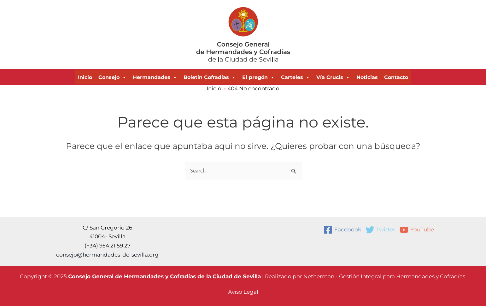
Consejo (112, 77)
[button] (243, 292)
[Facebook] (342, 229)
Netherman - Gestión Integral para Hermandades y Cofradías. (384, 276)
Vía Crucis (333, 77)
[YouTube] (416, 229)
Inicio (85, 77)
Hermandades (155, 77)
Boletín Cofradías (210, 77)
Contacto (396, 77)
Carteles (295, 77)
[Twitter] (380, 229)
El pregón (258, 77)
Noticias (367, 77)
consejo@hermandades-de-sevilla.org (107, 255)
